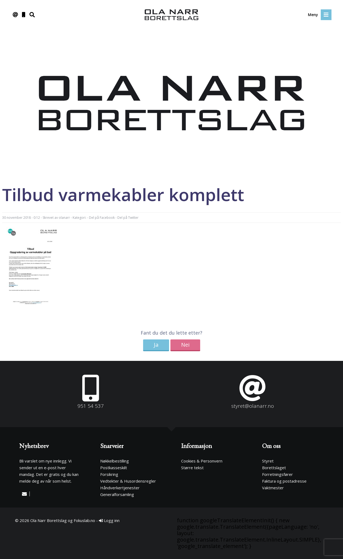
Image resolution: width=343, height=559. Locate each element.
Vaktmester (273, 487)
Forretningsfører (277, 474)
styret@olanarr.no (252, 405)
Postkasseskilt (113, 467)
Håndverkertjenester (120, 487)
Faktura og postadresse (284, 481)
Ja (156, 344)
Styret (268, 461)
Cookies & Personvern (201, 461)
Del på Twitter (128, 217)
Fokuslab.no (84, 520)
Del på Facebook (102, 217)
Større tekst (192, 467)
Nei (185, 344)
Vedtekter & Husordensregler (128, 481)
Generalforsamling (117, 494)
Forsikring (109, 474)
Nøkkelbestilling (114, 461)
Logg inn (109, 520)
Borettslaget (274, 467)
